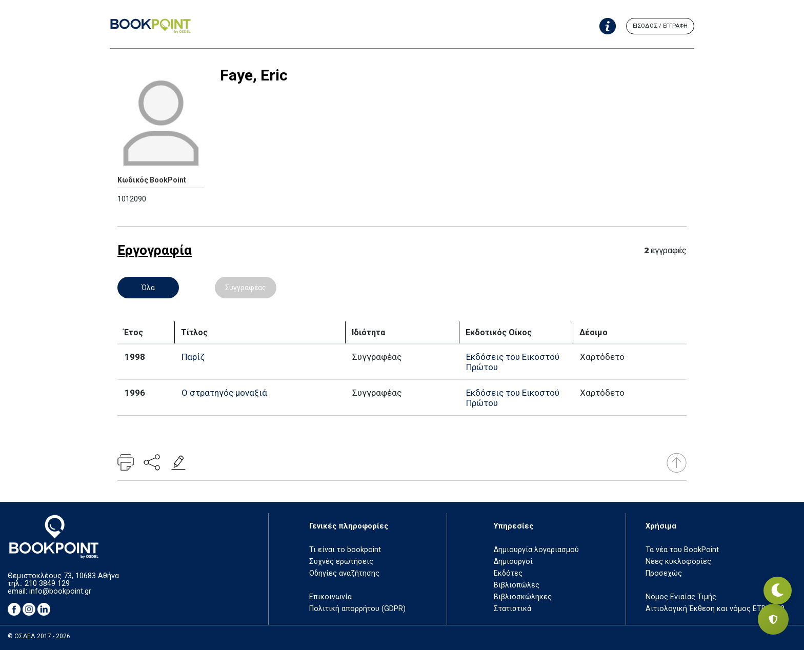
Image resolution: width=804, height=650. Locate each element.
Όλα (148, 287)
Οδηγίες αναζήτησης (344, 573)
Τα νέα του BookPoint (682, 549)
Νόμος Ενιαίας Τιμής (681, 597)
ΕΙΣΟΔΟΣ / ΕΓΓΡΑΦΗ (660, 26)
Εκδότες (508, 573)
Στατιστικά (512, 608)
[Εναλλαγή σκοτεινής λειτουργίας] (773, 583)
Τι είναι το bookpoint (345, 549)
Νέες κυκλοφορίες (678, 561)
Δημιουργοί (513, 561)
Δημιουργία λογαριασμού (536, 549)
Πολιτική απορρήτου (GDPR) (357, 608)
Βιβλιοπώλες (516, 585)
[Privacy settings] (773, 619)
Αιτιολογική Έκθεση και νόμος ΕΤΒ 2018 (715, 608)
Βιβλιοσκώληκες (523, 597)
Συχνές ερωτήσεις (341, 561)
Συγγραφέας (245, 287)
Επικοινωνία (330, 597)
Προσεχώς (664, 573)
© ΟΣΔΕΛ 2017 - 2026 (39, 636)
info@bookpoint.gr (60, 591)
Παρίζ (193, 357)
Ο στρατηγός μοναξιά (224, 393)
